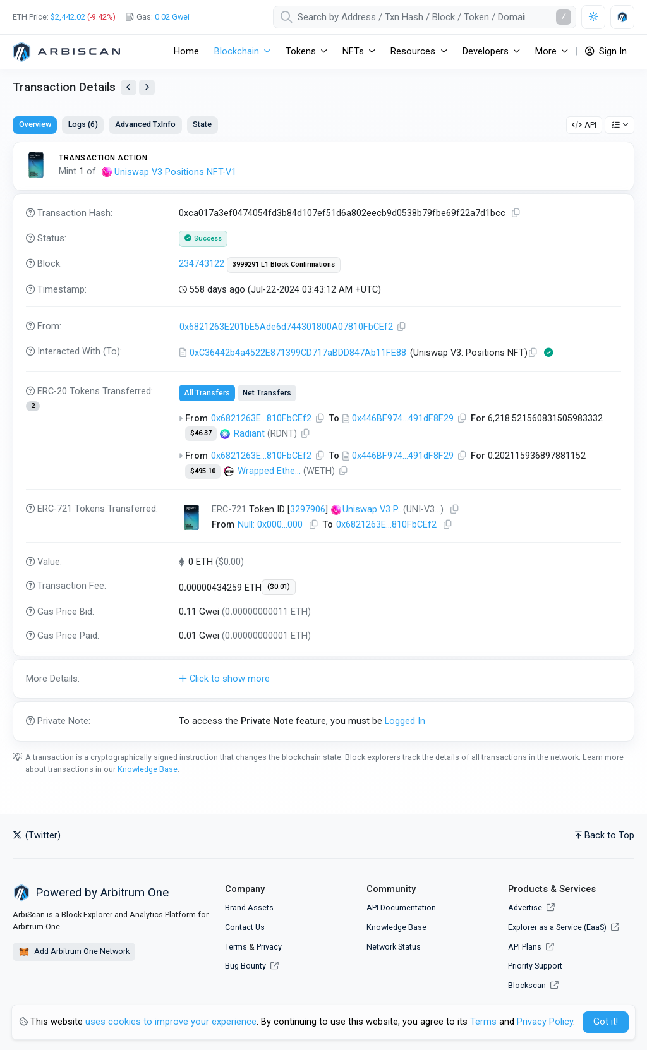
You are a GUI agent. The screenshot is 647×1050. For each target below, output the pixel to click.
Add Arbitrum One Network (74, 952)
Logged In (405, 721)
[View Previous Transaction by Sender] (128, 87)
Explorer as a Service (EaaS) (563, 927)
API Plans (531, 946)
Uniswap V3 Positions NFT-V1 (175, 172)
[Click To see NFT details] (191, 517)
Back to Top (604, 835)
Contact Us (245, 927)
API (584, 125)
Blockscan (533, 985)
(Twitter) (37, 835)
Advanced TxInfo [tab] (145, 124)
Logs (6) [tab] (83, 124)
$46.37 (201, 433)
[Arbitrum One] (66, 52)
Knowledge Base (148, 769)
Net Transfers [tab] (267, 393)
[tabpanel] (323, 442)
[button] (323, 679)
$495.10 (202, 471)
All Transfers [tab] (207, 393)
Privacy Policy (545, 1022)
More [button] (546, 51)
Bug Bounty (245, 965)
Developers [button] (486, 51)
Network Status (393, 946)
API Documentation (401, 907)
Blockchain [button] (236, 51)
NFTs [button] (353, 51)
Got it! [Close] (605, 1022)
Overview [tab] (35, 124)
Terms (236, 946)
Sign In (606, 51)
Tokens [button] (301, 51)
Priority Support (535, 965)
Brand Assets (249, 907)
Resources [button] (412, 51)
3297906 (307, 509)
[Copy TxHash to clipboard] (516, 213)
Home (186, 51)
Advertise (531, 907)
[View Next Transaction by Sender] (147, 87)
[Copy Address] (402, 327)
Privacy (269, 946)
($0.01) (278, 586)
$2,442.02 (68, 16)
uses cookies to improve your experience (171, 1022)
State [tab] (202, 124)
